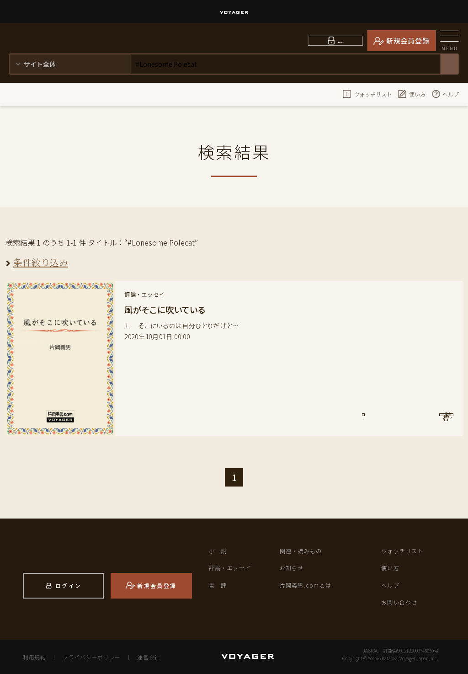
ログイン (341, 40)
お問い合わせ (400, 602)
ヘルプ (445, 93)
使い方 (411, 93)
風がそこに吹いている (169, 309)
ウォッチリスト (367, 93)
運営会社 (144, 656)
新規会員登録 (408, 40)
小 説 (219, 550)
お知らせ (293, 567)
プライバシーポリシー (89, 656)
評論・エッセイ (232, 567)
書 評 (219, 585)
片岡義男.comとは (307, 585)
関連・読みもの (302, 550)
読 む (415, 420)
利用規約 (34, 656)
